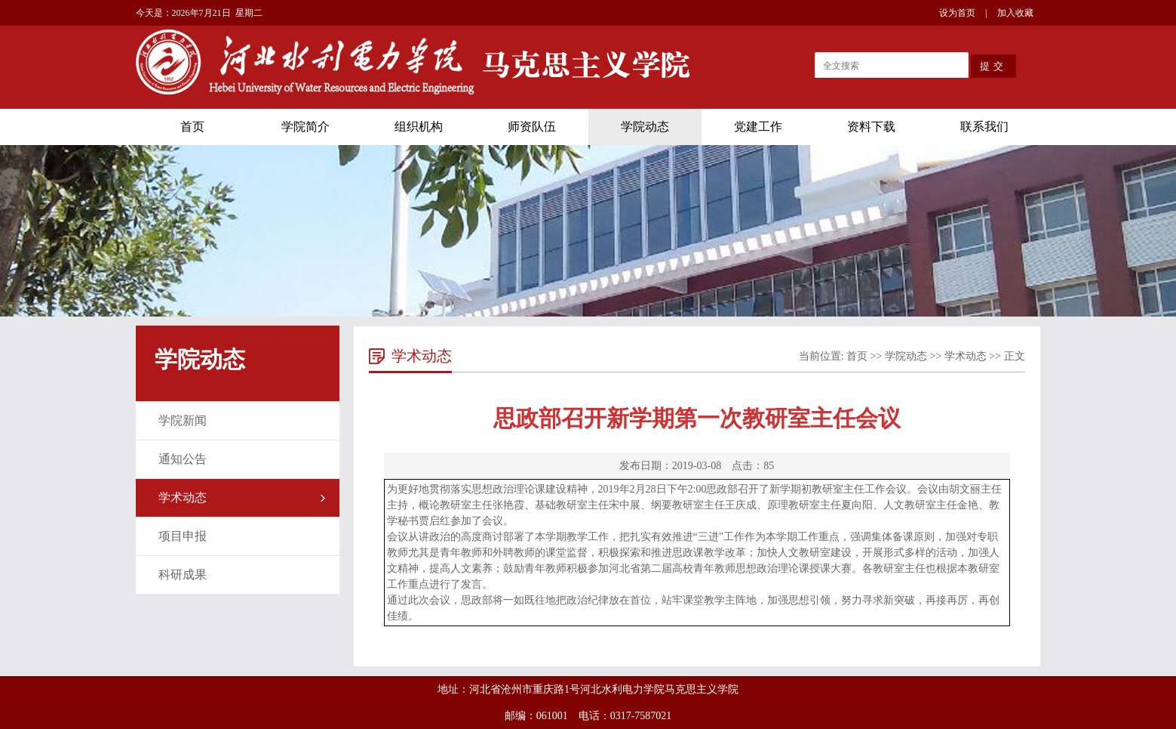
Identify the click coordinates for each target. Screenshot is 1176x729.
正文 (1014, 356)
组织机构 (419, 126)
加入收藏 (1015, 13)
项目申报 (182, 536)
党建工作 (758, 126)
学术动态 (182, 497)
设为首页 (957, 13)
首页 (192, 126)
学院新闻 (182, 420)
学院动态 (645, 126)
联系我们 (984, 126)
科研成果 (182, 574)
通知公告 (182, 459)
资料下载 (871, 126)
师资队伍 (532, 126)
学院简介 (305, 126)
